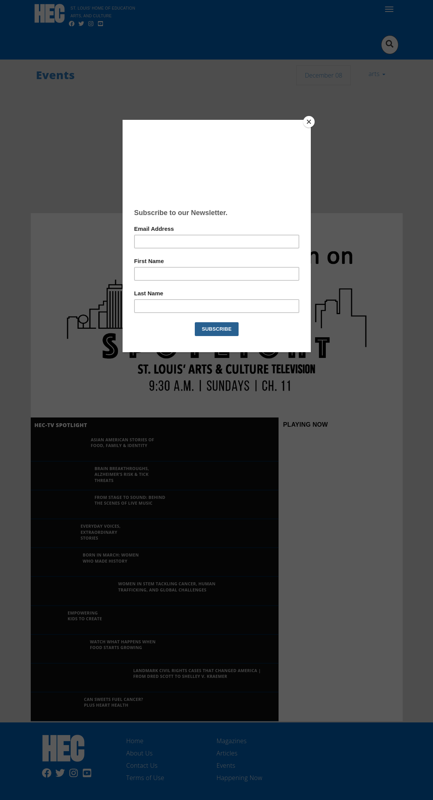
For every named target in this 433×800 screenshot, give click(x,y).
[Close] (309, 122)
